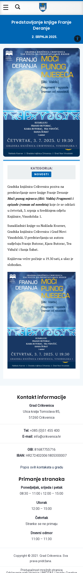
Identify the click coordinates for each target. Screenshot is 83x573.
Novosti (41, 174)
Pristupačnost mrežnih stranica (42, 570)
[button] (77, 38)
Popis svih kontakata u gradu (41, 467)
